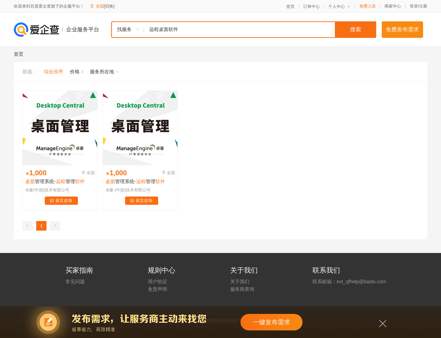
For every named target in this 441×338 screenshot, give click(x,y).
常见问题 (75, 281)
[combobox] (243, 29)
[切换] (109, 6)
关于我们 (239, 281)
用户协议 (157, 281)
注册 (423, 6)
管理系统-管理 (55, 181)
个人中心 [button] (339, 6)
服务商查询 (242, 289)
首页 (290, 6)
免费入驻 (367, 6)
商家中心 (392, 6)
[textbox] (260, 29)
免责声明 (157, 289)
